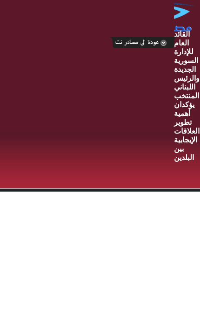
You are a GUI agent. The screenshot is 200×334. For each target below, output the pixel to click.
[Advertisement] (87, 95)
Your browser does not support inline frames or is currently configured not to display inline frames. (100, 227)
